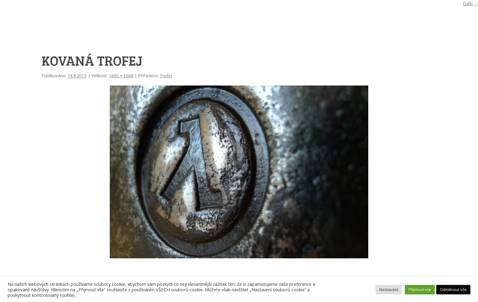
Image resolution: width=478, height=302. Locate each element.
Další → (470, 3)
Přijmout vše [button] (419, 289)
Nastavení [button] (388, 289)
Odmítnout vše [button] (453, 289)
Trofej (166, 75)
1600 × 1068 (121, 75)
